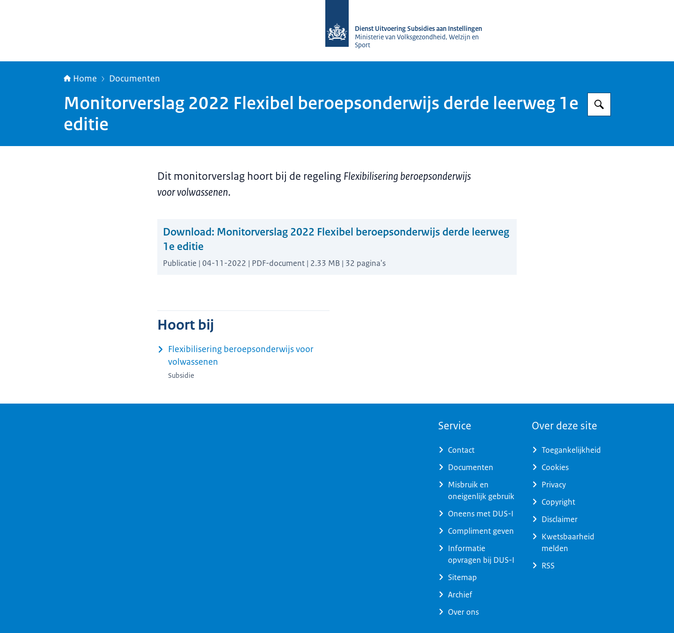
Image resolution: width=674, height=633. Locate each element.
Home (80, 78)
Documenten (134, 78)
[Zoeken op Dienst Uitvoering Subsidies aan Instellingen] (599, 104)
